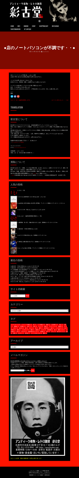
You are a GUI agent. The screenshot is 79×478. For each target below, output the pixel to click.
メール (34, 173)
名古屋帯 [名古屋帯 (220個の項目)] (54, 324)
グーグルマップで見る (18, 142)
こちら (12, 175)
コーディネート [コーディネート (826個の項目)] (16, 324)
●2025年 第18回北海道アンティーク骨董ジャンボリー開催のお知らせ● (30, 271)
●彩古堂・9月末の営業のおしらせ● (28, 229)
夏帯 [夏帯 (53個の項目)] (41, 328)
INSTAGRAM (55, 26)
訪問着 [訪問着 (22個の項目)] (42, 331)
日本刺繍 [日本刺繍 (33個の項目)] (50, 329)
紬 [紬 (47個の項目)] (65, 328)
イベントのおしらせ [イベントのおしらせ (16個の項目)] (36, 333)
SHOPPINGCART (43, 26)
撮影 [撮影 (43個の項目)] (32, 329)
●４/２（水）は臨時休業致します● (20, 100)
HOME (12, 26)
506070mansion (15, 29)
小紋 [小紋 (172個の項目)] (61, 324)
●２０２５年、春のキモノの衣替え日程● (22, 274)
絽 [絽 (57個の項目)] (36, 328)
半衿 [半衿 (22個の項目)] (48, 331)
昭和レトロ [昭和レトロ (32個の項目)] (61, 329)
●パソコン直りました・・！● (60, 100)
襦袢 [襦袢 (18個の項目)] (15, 333)
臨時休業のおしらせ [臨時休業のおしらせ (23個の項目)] (33, 331)
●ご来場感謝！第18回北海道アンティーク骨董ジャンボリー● (27, 269)
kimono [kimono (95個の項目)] (40, 326)
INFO (19, 26)
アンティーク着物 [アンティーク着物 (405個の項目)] (26, 324)
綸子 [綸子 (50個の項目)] (53, 328)
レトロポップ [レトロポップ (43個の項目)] (26, 329)
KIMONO (26, 26)
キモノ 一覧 (22, 190)
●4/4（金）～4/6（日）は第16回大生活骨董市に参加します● (27, 276)
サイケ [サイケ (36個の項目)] (43, 329)
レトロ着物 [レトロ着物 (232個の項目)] (41, 324)
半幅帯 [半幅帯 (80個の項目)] (60, 326)
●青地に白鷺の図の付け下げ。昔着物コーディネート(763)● (34, 241)
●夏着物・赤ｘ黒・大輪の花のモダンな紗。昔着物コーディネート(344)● (38, 222)
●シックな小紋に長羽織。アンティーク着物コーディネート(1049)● (36, 248)
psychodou (45, 51)
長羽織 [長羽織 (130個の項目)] (23, 326)
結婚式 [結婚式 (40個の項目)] (37, 329)
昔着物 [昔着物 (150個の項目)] (16, 326)
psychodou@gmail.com (20, 147)
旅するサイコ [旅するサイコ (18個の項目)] (61, 331)
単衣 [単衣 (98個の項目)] (35, 326)
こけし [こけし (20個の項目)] (53, 331)
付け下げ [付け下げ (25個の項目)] (24, 331)
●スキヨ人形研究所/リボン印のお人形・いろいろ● (32, 196)
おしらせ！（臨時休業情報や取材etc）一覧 (30, 216)
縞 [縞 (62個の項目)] (26, 328)
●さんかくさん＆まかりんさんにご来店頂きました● (25, 280)
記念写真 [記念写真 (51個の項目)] (47, 328)
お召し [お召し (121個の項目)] (29, 326)
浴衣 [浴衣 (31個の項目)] (18, 331)
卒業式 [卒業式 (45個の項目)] (13, 329)
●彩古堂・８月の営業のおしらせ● (20, 268)
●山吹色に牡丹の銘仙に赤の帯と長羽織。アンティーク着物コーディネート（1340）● (41, 203)
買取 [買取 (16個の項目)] (45, 333)
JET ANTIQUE (27, 29)
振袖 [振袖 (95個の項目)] (46, 326)
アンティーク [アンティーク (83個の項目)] (53, 326)
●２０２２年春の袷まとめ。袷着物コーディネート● (32, 235)
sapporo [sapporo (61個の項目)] (31, 328)
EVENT (33, 26)
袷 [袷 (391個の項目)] (35, 324)
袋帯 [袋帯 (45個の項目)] (19, 329)
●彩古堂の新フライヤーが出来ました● (21, 278)
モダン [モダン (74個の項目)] (15, 328)
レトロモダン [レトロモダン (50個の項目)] (59, 328)
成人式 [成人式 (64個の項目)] (21, 328)
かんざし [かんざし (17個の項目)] (21, 333)
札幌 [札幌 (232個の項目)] (48, 324)
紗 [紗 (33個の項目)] (55, 329)
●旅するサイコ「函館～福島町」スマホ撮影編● (24, 273)
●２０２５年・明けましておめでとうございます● (32, 209)
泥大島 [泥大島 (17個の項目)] (27, 333)
